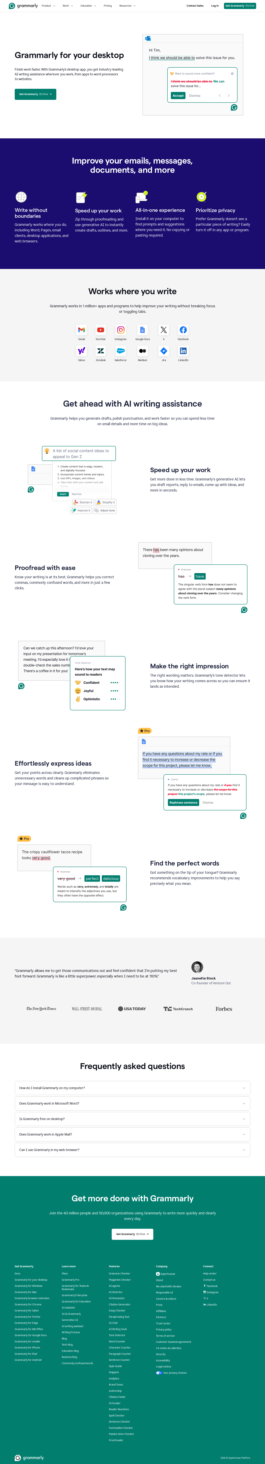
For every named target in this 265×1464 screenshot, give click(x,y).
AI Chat (113, 1323)
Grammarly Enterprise (74, 1295)
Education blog (70, 1351)
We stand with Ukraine (168, 1286)
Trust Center (163, 1323)
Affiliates (161, 1311)
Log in (215, 5)
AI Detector (116, 1292)
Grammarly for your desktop (31, 1279)
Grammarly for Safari (27, 1310)
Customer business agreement (173, 1342)
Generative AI (70, 1320)
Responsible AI (164, 1292)
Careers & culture (166, 1298)
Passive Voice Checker (121, 1434)
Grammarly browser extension (32, 1298)
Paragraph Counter (120, 1353)
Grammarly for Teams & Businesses (75, 1287)
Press (159, 1304)
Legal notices (163, 1366)
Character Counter (120, 1347)
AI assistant (68, 1307)
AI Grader (115, 1403)
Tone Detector (117, 1335)
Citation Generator (119, 1304)
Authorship (115, 1391)
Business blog (69, 1357)
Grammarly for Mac (26, 1292)
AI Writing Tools (118, 1329)
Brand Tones (116, 1384)
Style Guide (115, 1366)
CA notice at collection (168, 1348)
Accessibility (163, 1360)
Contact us (209, 1279)
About (159, 1280)
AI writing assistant (72, 1326)
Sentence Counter (119, 1360)
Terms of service (165, 1335)
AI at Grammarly (71, 1314)
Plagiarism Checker (120, 1279)
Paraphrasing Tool (119, 1316)
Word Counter (117, 1341)
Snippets (114, 1372)
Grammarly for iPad (26, 1353)
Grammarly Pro (70, 1279)
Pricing (108, 5)
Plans (65, 1273)
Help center (210, 1273)
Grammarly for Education (76, 1301)
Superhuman (165, 1274)
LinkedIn (210, 1304)
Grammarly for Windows (28, 1286)
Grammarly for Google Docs (31, 1335)
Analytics (114, 1378)
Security (160, 1354)
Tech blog (67, 1344)
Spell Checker (117, 1415)
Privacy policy (164, 1329)
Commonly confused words (77, 1363)
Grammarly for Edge (26, 1323)
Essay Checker (117, 1310)
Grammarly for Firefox (27, 1316)
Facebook (210, 1286)
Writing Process (71, 1332)
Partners (161, 1317)
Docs (17, 1273)
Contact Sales (195, 5)
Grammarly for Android (28, 1360)
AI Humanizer (117, 1298)
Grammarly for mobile (27, 1341)
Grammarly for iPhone (27, 1347)
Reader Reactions (119, 1409)
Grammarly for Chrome (28, 1304)
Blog (64, 1338)
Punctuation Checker (121, 1428)
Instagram (211, 1292)
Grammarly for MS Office (29, 1329)
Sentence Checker (119, 1421)
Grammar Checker (119, 1273)
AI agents (114, 1286)
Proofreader (116, 1440)
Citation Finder (117, 1397)
